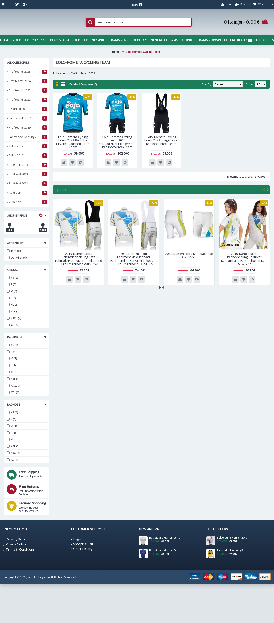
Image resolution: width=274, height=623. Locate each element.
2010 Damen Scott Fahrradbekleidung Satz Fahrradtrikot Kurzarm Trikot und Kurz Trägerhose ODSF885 (133, 259)
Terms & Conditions (18, 549)
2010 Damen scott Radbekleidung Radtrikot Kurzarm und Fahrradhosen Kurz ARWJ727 (244, 259)
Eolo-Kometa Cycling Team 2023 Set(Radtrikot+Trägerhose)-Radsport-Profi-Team (118, 142)
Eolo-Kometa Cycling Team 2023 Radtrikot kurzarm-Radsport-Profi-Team (73, 142)
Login (76, 539)
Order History (81, 549)
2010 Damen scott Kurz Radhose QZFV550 (189, 255)
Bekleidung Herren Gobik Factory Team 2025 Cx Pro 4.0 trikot (232, 537)
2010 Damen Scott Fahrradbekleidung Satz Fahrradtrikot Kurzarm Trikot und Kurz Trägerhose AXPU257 (78, 259)
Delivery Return (15, 539)
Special (61, 189)
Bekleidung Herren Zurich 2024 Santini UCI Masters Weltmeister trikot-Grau (165, 537)
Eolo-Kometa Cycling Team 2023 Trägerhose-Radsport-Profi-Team (161, 140)
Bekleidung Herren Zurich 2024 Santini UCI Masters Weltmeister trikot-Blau (165, 550)
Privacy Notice (14, 544)
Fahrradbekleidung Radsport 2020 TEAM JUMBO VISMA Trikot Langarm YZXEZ (232, 550)
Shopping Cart (82, 544)
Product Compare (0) (83, 84)
